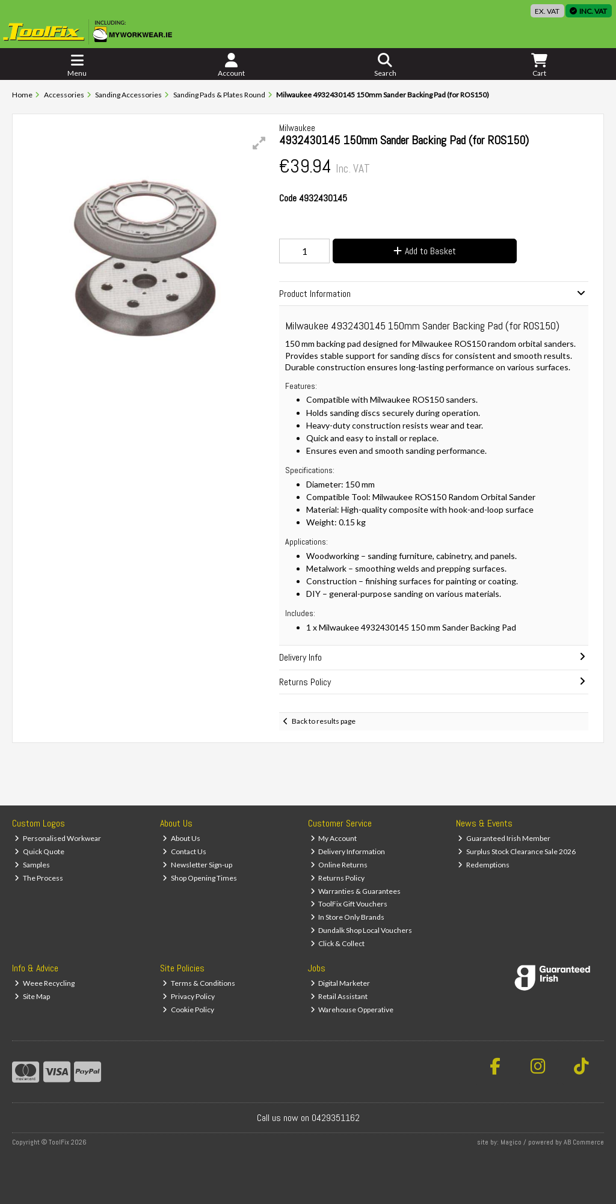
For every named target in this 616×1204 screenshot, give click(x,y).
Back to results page (324, 721)
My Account (333, 838)
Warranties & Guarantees (355, 891)
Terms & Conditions (198, 983)
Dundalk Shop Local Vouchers (361, 930)
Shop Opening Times (199, 877)
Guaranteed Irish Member (504, 838)
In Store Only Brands (347, 916)
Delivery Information (348, 851)
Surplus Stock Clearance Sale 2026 (517, 851)
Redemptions (484, 864)
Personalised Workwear (57, 838)
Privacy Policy (188, 996)
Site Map (32, 996)
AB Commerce (584, 1142)
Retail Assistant (339, 996)
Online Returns (339, 864)
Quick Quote (39, 851)
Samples (32, 864)
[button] (259, 143)
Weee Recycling (44, 983)
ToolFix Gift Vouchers (349, 903)
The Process (38, 877)
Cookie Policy (188, 1009)
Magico (511, 1142)
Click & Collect (337, 943)
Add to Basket (424, 251)
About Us (181, 838)
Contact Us (184, 851)
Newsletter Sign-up (197, 864)
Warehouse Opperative (352, 1009)
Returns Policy (337, 877)
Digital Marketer (340, 983)
